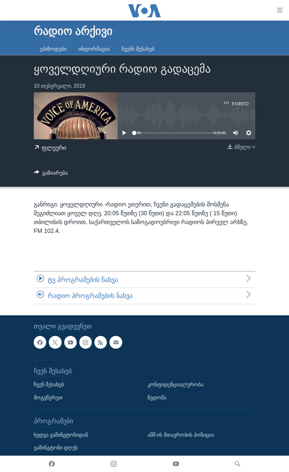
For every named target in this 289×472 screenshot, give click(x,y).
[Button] (51, 174)
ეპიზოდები (53, 49)
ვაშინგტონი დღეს (56, 447)
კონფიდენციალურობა (175, 384)
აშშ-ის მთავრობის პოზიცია (180, 434)
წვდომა (156, 397)
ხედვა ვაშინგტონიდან (61, 434)
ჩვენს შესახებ (138, 49)
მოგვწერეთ (48, 397)
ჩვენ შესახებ (49, 384)
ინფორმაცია (94, 49)
